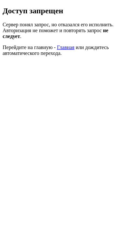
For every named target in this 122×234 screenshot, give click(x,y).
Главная (66, 47)
